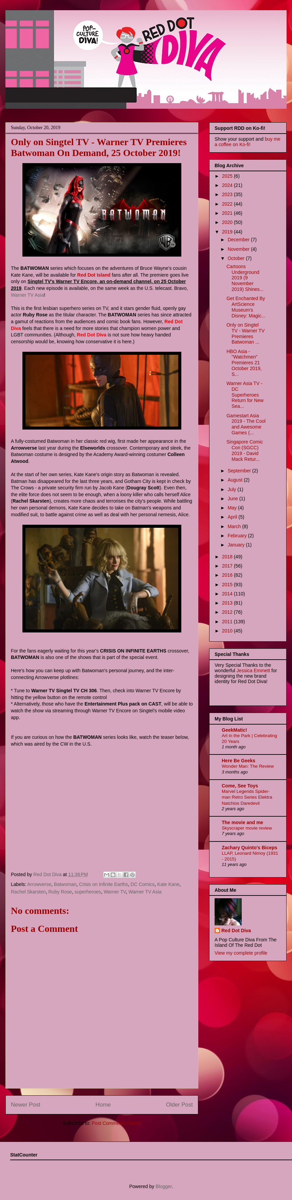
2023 (228, 194)
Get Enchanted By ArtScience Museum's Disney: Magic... (246, 307)
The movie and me (242, 822)
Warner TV (115, 891)
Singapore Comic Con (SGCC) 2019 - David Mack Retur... (244, 450)
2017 (228, 566)
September (239, 470)
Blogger (163, 1186)
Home (103, 1104)
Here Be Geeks (238, 760)
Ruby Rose (60, 891)
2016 (228, 575)
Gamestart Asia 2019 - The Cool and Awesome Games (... (246, 424)
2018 (228, 556)
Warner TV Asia (27, 295)
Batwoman (65, 884)
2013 (228, 603)
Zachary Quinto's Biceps (249, 847)
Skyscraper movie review (247, 828)
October (236, 258)
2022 (228, 204)
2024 (228, 185)
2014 (228, 593)
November (239, 249)
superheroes (88, 891)
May (232, 507)
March (234, 526)
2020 (228, 222)
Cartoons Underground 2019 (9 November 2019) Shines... (244, 278)
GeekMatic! (234, 730)
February (237, 535)
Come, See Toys (240, 785)
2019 (228, 231)
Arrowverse (39, 884)
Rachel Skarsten (28, 891)
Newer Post (25, 1104)
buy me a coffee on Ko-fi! (247, 141)
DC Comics (143, 884)
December (239, 239)
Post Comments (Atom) (116, 1123)
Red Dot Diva (236, 930)
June (233, 498)
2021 (228, 213)
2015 (228, 584)
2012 (228, 612)
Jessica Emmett (253, 670)
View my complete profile (241, 953)
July (232, 489)
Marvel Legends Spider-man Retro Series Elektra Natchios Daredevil (247, 797)
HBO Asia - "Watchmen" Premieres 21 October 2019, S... (244, 363)
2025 (228, 176)
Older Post (179, 1104)
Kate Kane (168, 884)
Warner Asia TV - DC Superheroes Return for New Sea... (244, 395)
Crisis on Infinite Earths (103, 884)
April (232, 517)
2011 (228, 621)
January (236, 544)
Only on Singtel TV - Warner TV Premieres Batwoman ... (245, 333)
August (235, 480)
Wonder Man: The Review (248, 766)
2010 (228, 630)
